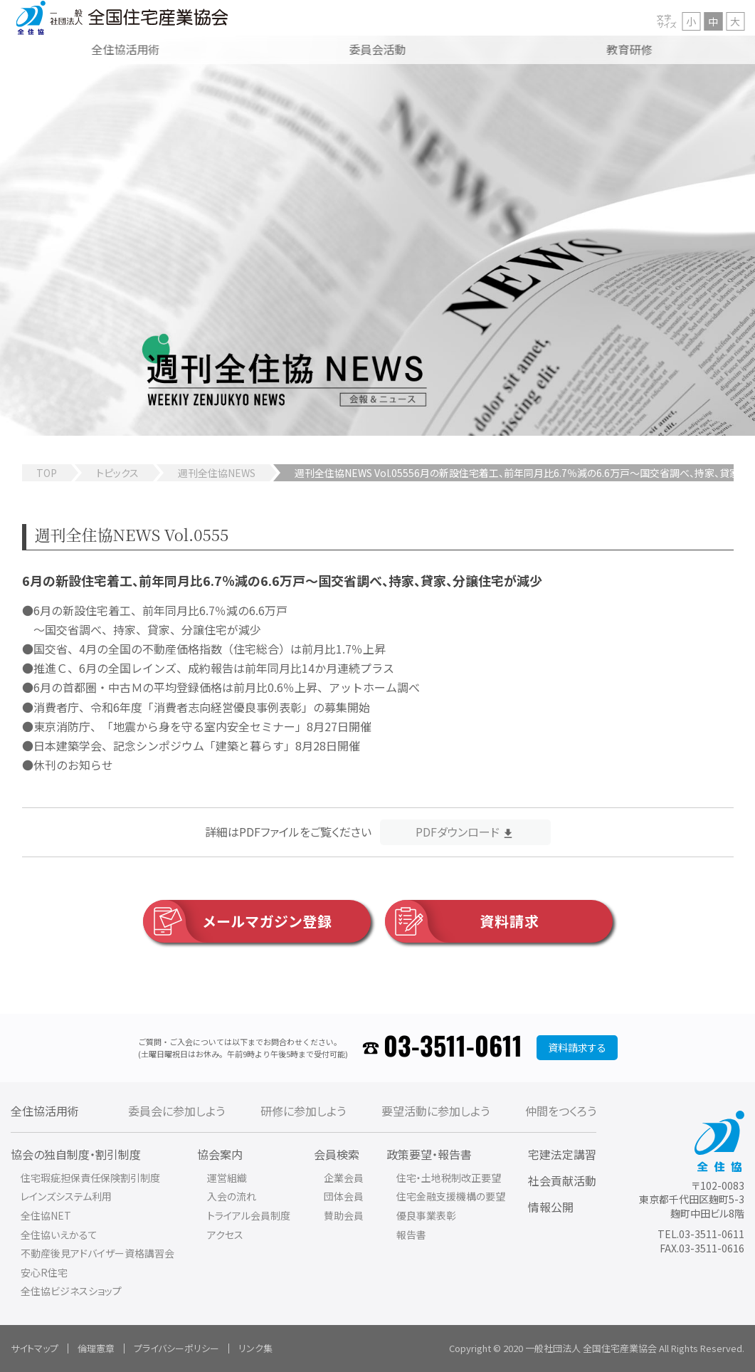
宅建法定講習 (562, 1154)
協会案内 (220, 1154)
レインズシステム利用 (66, 1196)
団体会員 (344, 1196)
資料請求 (462, 921)
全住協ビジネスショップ (71, 1291)
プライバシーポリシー (176, 1348)
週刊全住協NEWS (216, 473)
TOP (46, 473)
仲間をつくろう (560, 1110)
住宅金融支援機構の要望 (450, 1196)
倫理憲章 (96, 1348)
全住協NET (46, 1215)
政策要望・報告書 (429, 1154)
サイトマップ (34, 1348)
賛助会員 (344, 1215)
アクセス (225, 1234)
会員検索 (336, 1154)
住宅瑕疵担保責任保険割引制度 (90, 1178)
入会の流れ (231, 1196)
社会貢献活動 (562, 1180)
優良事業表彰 (426, 1215)
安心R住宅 (44, 1272)
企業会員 (344, 1178)
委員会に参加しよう (176, 1110)
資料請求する (577, 1047)
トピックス (117, 473)
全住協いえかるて (59, 1234)
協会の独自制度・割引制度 (76, 1154)
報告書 (411, 1234)
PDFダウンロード (458, 831)
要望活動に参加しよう (435, 1110)
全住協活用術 (45, 1110)
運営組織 (227, 1178)
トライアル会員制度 (248, 1215)
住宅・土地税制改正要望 (448, 1178)
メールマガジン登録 (237, 921)
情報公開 (551, 1206)
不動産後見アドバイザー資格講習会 (97, 1253)
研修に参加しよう (303, 1110)
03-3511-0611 (453, 1047)
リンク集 (255, 1348)
